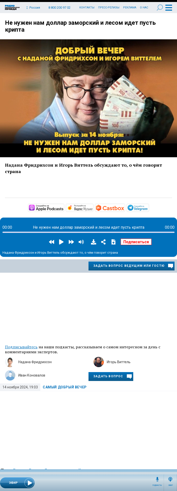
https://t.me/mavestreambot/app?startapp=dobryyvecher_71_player (148, 207)
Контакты (86, 7)
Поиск (160, 7)
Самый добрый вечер (65, 387)
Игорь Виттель (119, 362)
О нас (144, 7)
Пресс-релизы (108, 7)
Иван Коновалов (31, 375)
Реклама (129, 7)
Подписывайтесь (21, 347)
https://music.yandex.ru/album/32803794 (92, 207)
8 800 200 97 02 (59, 7)
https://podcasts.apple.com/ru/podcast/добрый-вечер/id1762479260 (63, 207)
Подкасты (157, 485)
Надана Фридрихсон (35, 362)
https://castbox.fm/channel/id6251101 (124, 207)
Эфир (170, 485)
